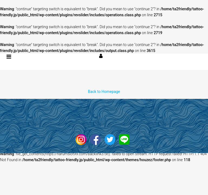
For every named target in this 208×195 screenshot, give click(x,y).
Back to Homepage (104, 91)
